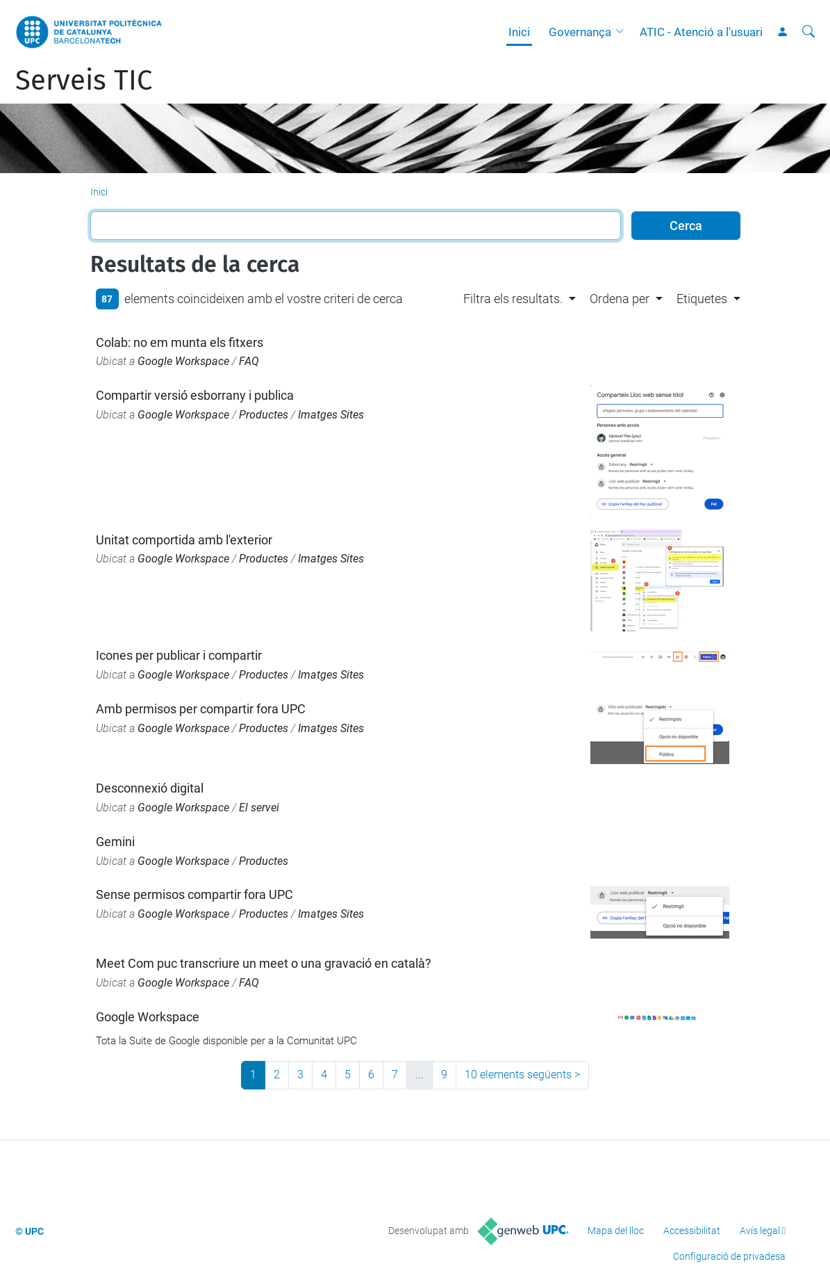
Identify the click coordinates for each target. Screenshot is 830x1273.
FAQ (249, 361)
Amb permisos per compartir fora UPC (201, 709)
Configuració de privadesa (729, 1256)
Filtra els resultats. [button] (513, 298)
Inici (519, 32)
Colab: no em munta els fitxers (179, 342)
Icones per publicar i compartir (179, 655)
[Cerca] (808, 32)
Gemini (115, 841)
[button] (623, 31)
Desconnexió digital (150, 788)
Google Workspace (183, 361)
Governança (580, 32)
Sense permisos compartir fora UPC (194, 894)
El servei (259, 807)
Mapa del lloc (616, 1230)
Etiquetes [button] (702, 298)
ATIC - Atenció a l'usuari (701, 32)
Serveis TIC (83, 80)
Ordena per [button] (619, 298)
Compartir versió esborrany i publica (195, 395)
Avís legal (760, 1230)
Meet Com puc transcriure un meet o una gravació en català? (263, 963)
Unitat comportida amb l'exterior (184, 540)
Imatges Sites (331, 414)
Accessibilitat (691, 1230)
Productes (263, 414)
